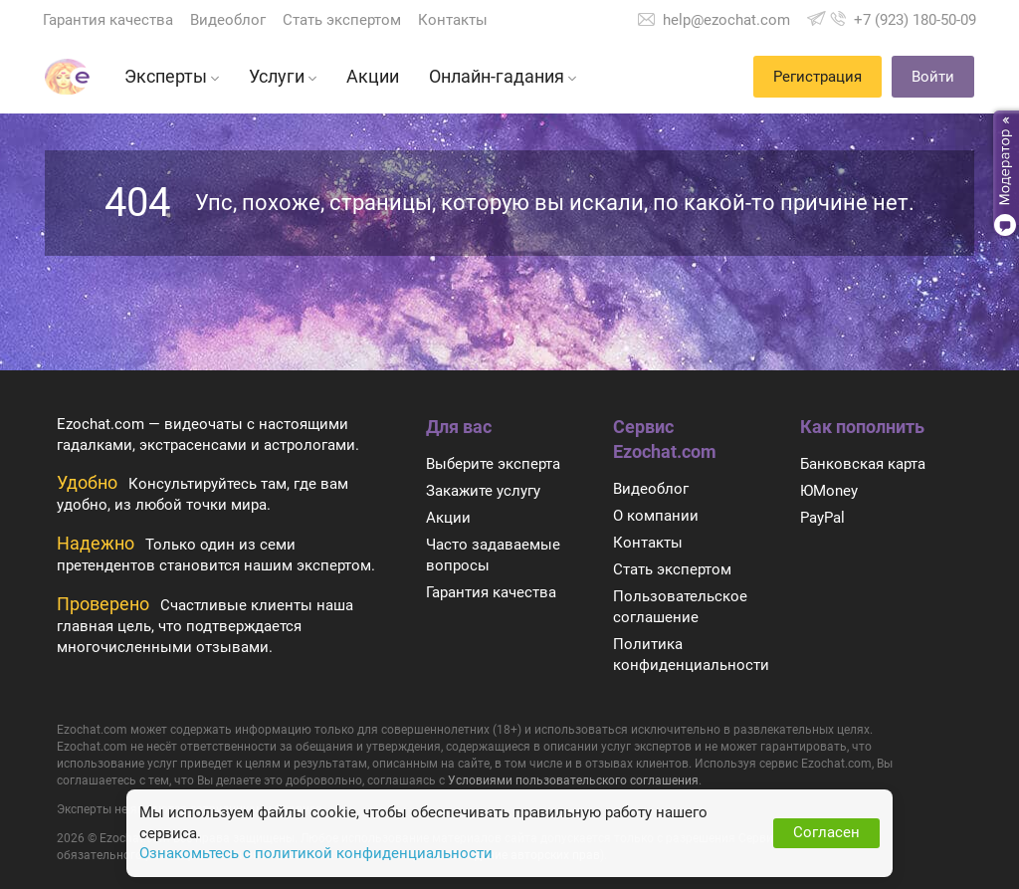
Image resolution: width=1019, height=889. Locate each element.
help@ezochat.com (726, 20)
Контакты (453, 20)
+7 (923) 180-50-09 (915, 20)
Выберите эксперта (493, 464)
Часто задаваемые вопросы (493, 555)
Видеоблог (228, 20)
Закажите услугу (483, 491)
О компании (656, 516)
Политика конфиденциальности (691, 654)
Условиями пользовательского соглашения (573, 780)
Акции (448, 518)
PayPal (822, 518)
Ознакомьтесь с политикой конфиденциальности (316, 853)
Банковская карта (862, 464)
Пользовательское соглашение (680, 606)
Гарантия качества (108, 20)
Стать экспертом (342, 20)
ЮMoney (829, 491)
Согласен (826, 832)
